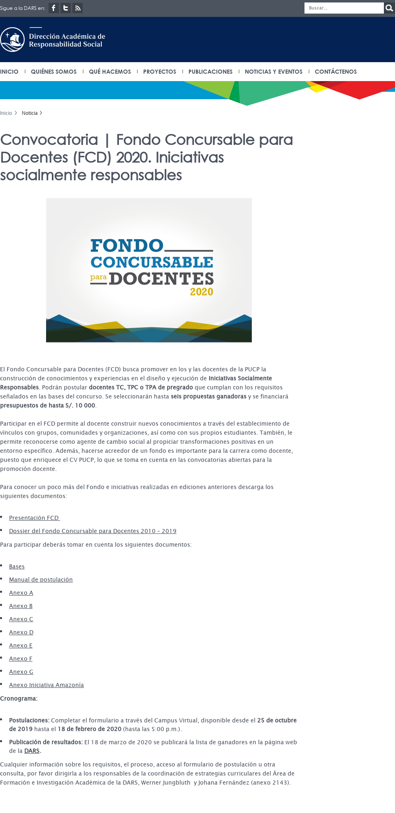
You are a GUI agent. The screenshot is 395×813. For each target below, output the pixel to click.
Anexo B (21, 606)
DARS (32, 751)
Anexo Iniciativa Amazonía (46, 685)
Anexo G (21, 672)
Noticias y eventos (273, 71)
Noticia (30, 113)
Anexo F (21, 658)
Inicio (6, 113)
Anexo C (21, 619)
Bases (17, 566)
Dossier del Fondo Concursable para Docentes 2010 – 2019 (93, 531)
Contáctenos (336, 71)
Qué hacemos (110, 71)
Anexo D (21, 632)
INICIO (9, 71)
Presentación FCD (34, 518)
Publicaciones (210, 71)
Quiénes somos (54, 71)
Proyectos (159, 71)
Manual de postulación (41, 579)
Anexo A (21, 592)
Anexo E (21, 645)
